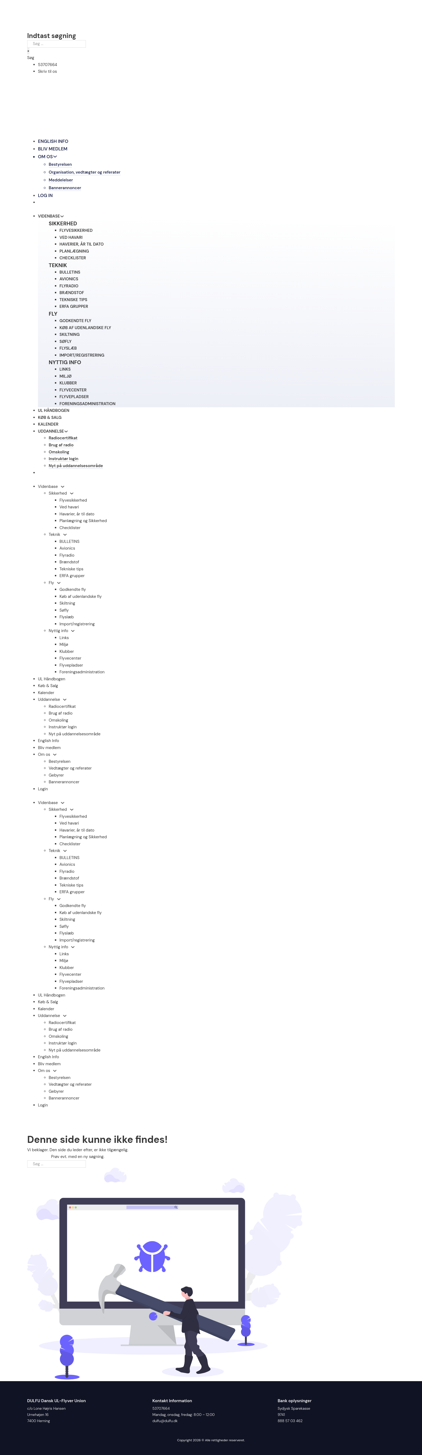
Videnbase (48, 488)
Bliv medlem (53, 149)
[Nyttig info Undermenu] (73, 632)
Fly (51, 584)
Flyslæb (66, 618)
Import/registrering (77, 625)
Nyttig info (58, 632)
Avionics (67, 550)
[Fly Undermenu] (59, 584)
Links (64, 639)
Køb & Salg (50, 417)
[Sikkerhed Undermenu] (72, 495)
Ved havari (69, 508)
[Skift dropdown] (55, 156)
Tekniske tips (71, 570)
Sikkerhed (58, 495)
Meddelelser (61, 180)
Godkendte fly (72, 591)
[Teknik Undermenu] (65, 536)
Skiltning (67, 605)
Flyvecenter (70, 660)
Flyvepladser (71, 666)
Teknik (54, 536)
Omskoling (59, 453)
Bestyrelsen (60, 164)
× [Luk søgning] (28, 51)
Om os (45, 157)
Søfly (64, 611)
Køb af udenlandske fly (80, 598)
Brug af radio (61, 446)
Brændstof (69, 563)
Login (43, 790)
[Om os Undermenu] (55, 756)
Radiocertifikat (63, 439)
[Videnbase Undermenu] (63, 488)
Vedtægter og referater (70, 770)
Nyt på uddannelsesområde (76, 467)
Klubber (66, 653)
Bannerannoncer (65, 188)
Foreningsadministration (81, 673)
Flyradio (66, 556)
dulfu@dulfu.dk (164, 1421)
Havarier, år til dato (76, 515)
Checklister (69, 529)
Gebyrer (56, 776)
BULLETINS (69, 543)
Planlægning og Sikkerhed (83, 522)
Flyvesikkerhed (73, 501)
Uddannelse (51, 431)
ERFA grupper (72, 577)
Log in (45, 196)
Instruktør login (64, 460)
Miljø (63, 646)
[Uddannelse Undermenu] (65, 701)
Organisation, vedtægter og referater (85, 172)
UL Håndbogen (53, 411)
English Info (53, 141)
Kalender (48, 424)
